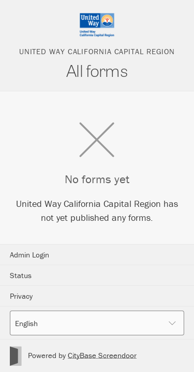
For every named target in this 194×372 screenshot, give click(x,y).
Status (21, 275)
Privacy (21, 296)
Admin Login (29, 255)
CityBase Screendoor (102, 355)
